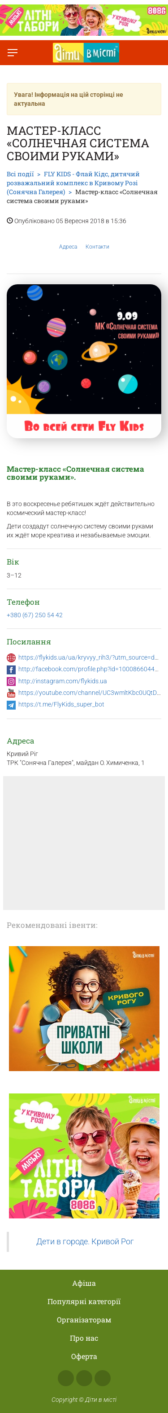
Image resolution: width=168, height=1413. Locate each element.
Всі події (20, 174)
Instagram (84, 1378)
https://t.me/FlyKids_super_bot (61, 704)
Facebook (66, 1378)
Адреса (68, 240)
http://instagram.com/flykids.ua (62, 681)
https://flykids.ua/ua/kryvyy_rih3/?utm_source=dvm (90, 657)
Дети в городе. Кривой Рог (85, 1241)
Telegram (103, 1378)
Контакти (97, 240)
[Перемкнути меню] (12, 52)
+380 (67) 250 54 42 (35, 615)
